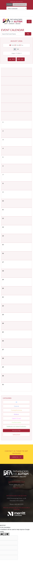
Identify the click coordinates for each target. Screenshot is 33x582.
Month (12, 45)
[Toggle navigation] (29, 21)
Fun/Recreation (16, 422)
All (16, 402)
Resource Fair (16, 430)
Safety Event (16, 434)
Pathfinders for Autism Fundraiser (16, 426)
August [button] (14, 53)
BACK (12, 59)
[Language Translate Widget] (16, 8)
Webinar (16, 414)
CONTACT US (16, 457)
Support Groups (16, 418)
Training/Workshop (16, 410)
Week (17, 45)
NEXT (20, 59)
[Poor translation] (6, 534)
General (16, 406)
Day (22, 45)
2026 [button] (18, 53)
